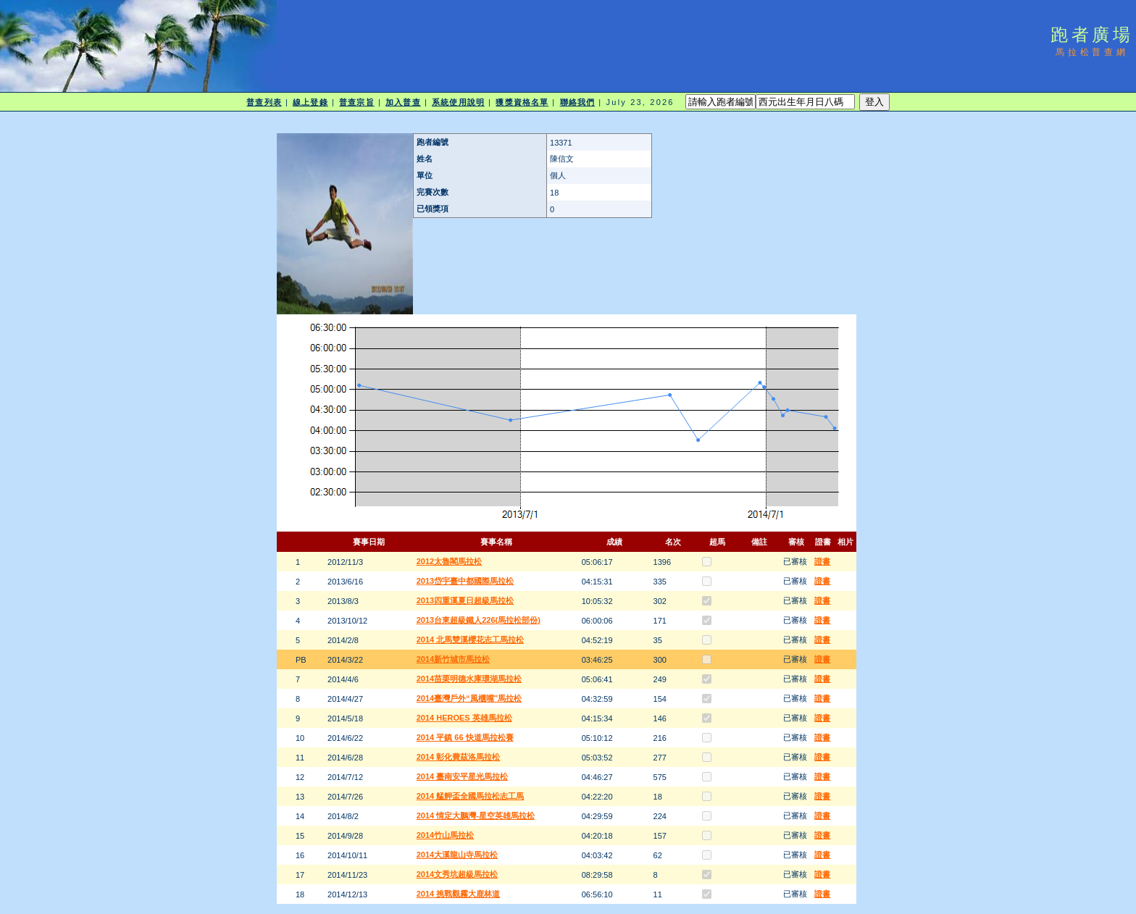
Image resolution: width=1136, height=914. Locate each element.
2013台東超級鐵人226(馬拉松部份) (478, 620)
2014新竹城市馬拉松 (453, 659)
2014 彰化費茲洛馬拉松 (459, 756)
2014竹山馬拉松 (445, 835)
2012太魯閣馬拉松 (449, 561)
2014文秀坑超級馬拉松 (457, 874)
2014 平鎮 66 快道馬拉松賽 (465, 737)
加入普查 (402, 102)
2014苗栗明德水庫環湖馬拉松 (469, 678)
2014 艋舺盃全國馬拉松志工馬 (471, 796)
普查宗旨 (356, 102)
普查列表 (263, 102)
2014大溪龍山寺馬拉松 (457, 854)
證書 (822, 561)
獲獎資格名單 (522, 102)
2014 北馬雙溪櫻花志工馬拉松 (471, 639)
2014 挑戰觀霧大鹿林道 (459, 893)
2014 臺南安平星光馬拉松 (463, 776)
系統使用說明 (458, 102)
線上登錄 (310, 102)
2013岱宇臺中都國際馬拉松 (465, 581)
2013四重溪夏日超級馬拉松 (465, 600)
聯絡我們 (577, 102)
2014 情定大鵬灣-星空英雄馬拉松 (476, 815)
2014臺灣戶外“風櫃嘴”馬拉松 (469, 698)
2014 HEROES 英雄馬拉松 (464, 717)
